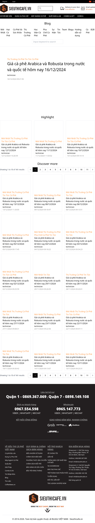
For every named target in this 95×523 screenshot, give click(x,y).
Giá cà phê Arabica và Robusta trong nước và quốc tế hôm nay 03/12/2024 (79, 241)
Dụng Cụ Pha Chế (21, 16)
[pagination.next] (92, 169)
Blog (6, 478)
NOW (64, 483)
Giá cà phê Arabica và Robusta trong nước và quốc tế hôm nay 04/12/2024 (47, 241)
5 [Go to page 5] (55, 169)
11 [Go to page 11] (87, 169)
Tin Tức (28, 59)
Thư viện (8, 481)
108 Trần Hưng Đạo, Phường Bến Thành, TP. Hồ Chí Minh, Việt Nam (79, 452)
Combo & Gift (69, 16)
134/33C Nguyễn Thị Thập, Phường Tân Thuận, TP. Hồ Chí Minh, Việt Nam (79, 467)
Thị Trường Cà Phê (15, 59)
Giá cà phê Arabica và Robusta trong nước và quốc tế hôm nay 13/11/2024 (79, 360)
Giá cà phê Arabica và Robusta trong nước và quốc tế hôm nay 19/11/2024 (16, 360)
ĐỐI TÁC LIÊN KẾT (54, 480)
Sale (16, 21)
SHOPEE (59, 483)
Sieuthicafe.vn (76, 519)
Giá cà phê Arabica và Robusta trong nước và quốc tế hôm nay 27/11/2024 (16, 320)
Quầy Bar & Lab (55, 16)
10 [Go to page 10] (81, 169)
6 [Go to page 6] (60, 169)
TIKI (49, 483)
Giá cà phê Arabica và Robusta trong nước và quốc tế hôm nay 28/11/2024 (79, 280)
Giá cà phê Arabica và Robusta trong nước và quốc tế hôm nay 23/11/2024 (47, 320)
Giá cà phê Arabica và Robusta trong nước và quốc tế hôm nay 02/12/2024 (16, 280)
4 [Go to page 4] (50, 169)
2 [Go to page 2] (40, 169)
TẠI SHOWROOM (53, 466)
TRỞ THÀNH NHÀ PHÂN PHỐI (58, 473)
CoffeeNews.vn (10, 485)
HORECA (80, 16)
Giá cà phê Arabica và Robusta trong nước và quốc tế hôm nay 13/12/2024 (16, 201)
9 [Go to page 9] (75, 169)
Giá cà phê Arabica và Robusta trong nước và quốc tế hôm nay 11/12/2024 (49, 147)
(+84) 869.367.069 (81, 458)
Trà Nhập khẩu (10, 474)
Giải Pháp (8, 467)
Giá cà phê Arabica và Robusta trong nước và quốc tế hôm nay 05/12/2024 (16, 241)
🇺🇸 (94, 1)
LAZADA (53, 483)
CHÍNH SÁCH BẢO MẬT (34, 457)
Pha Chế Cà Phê (41, 235)
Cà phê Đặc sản (6, 16)
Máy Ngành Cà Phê (38, 16)
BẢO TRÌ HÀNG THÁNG (34, 471)
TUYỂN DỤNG (52, 476)
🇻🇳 (90, 1)
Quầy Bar (8, 464)
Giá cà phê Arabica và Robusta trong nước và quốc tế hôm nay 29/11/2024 (47, 280)
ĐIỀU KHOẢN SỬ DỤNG (34, 453)
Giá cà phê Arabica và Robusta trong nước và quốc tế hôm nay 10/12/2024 (80, 147)
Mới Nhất (5, 138)
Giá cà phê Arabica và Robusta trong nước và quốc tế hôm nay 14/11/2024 (47, 360)
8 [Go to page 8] (70, 169)
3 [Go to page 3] (45, 169)
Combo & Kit (9, 471)
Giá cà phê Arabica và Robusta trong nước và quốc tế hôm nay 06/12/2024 (79, 201)
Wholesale (6, 21)
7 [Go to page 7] (65, 169)
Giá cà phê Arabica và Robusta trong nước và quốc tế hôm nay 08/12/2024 (47, 201)
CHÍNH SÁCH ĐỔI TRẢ (33, 464)
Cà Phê (35, 59)
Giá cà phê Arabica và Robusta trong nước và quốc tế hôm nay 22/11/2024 (79, 320)
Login (13, 1)
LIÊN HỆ (50, 457)
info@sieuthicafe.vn (80, 462)
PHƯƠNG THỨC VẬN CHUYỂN (36, 460)
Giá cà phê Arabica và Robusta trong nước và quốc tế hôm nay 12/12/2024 (15, 147)
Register (4, 1)
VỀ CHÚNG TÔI (53, 453)
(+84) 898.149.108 (81, 473)
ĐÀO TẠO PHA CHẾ (54, 469)
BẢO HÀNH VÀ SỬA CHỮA (35, 467)
